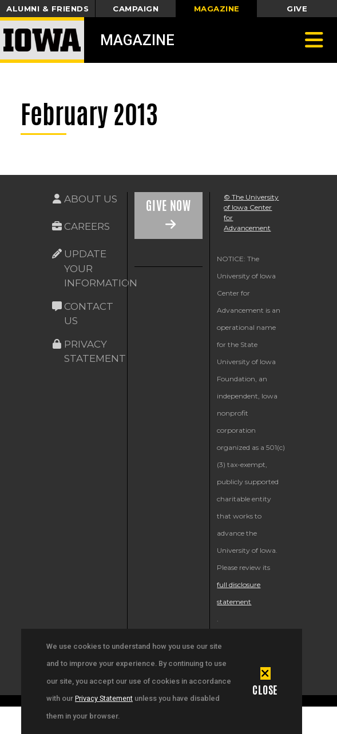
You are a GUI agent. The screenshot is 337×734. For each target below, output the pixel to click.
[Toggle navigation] (314, 40)
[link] (143, 304)
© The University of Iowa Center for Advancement (251, 212)
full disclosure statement (238, 593)
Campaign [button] (135, 8)
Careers (87, 226)
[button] (265, 681)
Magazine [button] (217, 8)
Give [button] (297, 8)
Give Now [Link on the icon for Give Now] (168, 205)
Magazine (137, 40)
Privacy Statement (104, 698)
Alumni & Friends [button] (47, 8)
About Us (90, 199)
